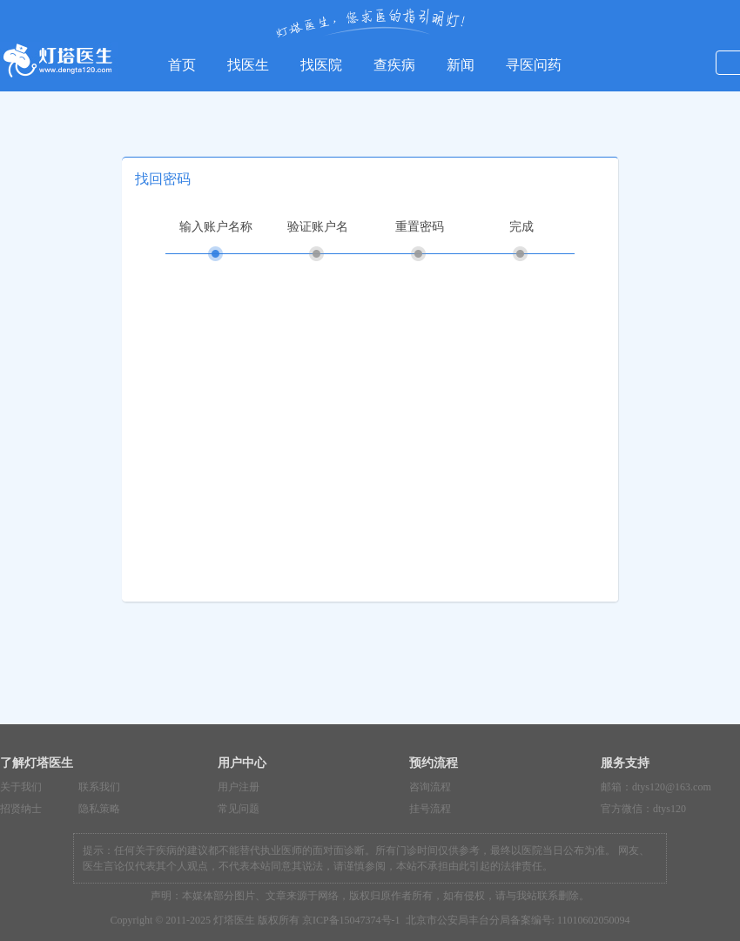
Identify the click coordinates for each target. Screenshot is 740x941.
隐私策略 (99, 809)
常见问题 (238, 809)
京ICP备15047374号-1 (351, 920)
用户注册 (238, 787)
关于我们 (21, 787)
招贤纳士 (21, 809)
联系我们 (99, 787)
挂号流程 (430, 809)
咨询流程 (430, 787)
